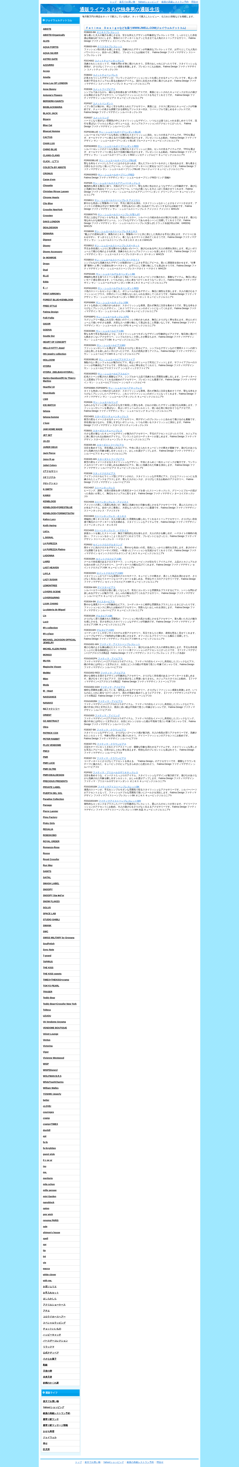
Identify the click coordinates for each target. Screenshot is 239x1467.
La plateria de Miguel (54, 609)
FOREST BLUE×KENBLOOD (58, 299)
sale (45, 1226)
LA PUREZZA (50, 543)
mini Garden (49, 1196)
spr (45, 1244)
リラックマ (48, 1346)
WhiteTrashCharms (53, 1082)
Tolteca (47, 1010)
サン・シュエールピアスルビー (113, 373)
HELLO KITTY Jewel (54, 348)
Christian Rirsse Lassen (56, 191)
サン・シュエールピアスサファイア (117, 359)
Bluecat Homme (51, 131)
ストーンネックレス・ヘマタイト (112, 530)
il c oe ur (47, 1160)
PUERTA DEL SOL (52, 793)
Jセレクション (50, 483)
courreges (48, 1112)
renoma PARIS (50, 1220)
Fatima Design (50, 312)
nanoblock (48, 1202)
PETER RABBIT (51, 739)
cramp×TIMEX (50, 1124)
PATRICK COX (50, 733)
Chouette (48, 185)
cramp (46, 1118)
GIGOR (47, 324)
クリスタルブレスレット (109, 46)
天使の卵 (47, 1371)
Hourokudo (49, 393)
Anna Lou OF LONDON (55, 83)
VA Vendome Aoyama (54, 1022)
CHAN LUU (49, 143)
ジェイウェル (50, 1437)
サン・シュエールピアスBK (110, 331)
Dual (45, 269)
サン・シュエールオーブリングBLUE (118, 160)
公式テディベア (51, 1352)
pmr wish (48, 1214)
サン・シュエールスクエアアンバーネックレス (116, 183)
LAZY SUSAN (50, 579)
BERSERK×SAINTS (53, 101)
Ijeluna (46, 411)
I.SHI (45, 399)
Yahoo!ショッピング (148, 1)
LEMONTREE (50, 585)
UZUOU (47, 1016)
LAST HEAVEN (51, 567)
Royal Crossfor (51, 859)
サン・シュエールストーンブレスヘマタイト (117, 259)
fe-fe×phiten (49, 1148)
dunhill (46, 1130)
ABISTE (47, 29)
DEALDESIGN (50, 227)
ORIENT (47, 715)
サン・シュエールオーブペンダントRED (118, 146)
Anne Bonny (49, 89)
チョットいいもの (52, 1329)
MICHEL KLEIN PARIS (54, 648)
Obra (45, 727)
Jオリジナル (49, 477)
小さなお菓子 (50, 1359)
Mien (45, 678)
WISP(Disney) (50, 1070)
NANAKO (48, 703)
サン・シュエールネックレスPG (112, 316)
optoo (46, 1208)
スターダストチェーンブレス (107, 430)
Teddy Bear (49, 997)
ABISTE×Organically (54, 35)
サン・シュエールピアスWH (111, 345)
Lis (44, 615)
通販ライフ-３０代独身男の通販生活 (119, 9)
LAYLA (46, 573)
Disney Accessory (52, 251)
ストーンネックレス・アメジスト (112, 502)
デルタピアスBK (104, 615)
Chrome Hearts (51, 197)
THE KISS (48, 967)
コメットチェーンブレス (105, 75)
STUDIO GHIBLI (51, 919)
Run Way (47, 865)
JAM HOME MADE (52, 429)
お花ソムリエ (50, 1286)
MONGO (47, 654)
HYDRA (47, 366)
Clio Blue (48, 203)
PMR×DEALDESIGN (53, 775)
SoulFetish (49, 943)
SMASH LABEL (51, 883)
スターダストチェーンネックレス (112, 416)
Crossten (48, 215)
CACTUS (47, 137)
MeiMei (47, 672)
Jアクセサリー (50, 471)
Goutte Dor (49, 336)
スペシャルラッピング (54, 1323)
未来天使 (47, 1377)
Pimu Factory (50, 817)
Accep (46, 71)
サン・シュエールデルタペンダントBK (115, 274)
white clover (49, 1274)
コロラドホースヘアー (54, 1316)
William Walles (51, 1088)
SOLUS (47, 907)
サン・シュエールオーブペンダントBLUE (120, 132)
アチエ (46, 1310)
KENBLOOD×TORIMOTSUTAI (58, 513)
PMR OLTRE (49, 769)
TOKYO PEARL (51, 985)
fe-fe (45, 1142)
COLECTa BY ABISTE (54, 167)
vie (44, 1262)
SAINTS (47, 871)
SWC (45, 931)
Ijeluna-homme (51, 417)
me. (45, 1172)
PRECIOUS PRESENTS (55, 781)
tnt (44, 1256)
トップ (113, 1)
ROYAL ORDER (51, 841)
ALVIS (46, 41)
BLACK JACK (50, 113)
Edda (45, 281)
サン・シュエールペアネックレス (125, 388)
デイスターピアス (106, 587)
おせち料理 (48, 1431)
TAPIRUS (48, 961)
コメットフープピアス (104, 89)
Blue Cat (47, 125)
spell (45, 1238)
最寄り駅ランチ (51, 1419)
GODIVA (47, 330)
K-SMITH (47, 489)
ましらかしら (50, 1298)
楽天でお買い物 (127, 1)
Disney (46, 245)
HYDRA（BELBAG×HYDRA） (58, 372)
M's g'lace (48, 633)
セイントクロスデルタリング (107, 544)
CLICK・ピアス (51, 161)
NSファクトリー (51, 709)
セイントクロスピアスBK (109, 559)
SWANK (47, 925)
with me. (47, 1280)
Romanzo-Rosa (51, 847)
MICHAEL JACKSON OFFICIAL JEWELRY (59, 641)
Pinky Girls (49, 823)
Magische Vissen (52, 666)
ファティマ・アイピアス (110, 658)
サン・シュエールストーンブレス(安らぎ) (119, 214)
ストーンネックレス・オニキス (110, 516)
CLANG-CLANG (51, 155)
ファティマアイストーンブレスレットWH (120, 801)
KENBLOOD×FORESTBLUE (58, 507)
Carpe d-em (49, 179)
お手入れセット (51, 1292)
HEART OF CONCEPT (54, 342)
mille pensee (50, 1190)
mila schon (49, 1184)
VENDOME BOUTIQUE (55, 1027)
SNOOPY (48, 889)
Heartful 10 (49, 387)
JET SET (47, 435)
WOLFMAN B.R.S (52, 1076)
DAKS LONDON (51, 221)
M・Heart (48, 691)
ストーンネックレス (105, 487)
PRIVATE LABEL (52, 787)
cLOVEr (47, 1106)
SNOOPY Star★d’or (53, 895)
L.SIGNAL (48, 537)
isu (44, 1166)
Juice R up (48, 459)
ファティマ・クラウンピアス (111, 729)
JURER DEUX (50, 447)
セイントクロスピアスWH (110, 573)
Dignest (47, 239)
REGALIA (48, 829)
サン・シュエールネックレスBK (112, 302)
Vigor (46, 1052)
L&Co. (46, 531)
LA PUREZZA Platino (54, 549)
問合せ (194, 1)
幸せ (45, 1443)
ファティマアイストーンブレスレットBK (118, 786)
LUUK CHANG (50, 603)
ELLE (46, 275)
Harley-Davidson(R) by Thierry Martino (59, 379)
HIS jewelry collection (54, 354)
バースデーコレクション (55, 1340)
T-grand (47, 955)
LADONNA (48, 555)
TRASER (47, 991)
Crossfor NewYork (52, 209)
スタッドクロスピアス (104, 473)
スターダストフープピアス (110, 445)
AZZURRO (48, 65)
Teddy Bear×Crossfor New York (60, 1004)
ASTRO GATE (50, 59)
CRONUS (48, 173)
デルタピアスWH (105, 630)
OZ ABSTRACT (51, 721)
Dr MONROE (49, 257)
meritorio (48, 1178)
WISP (46, 1064)
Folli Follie (48, 318)
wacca (46, 1268)
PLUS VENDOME (52, 745)
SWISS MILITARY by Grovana (58, 937)
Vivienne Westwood (53, 1058)
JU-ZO (46, 441)
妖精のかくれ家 (51, 1383)
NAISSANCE (49, 697)
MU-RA (47, 660)
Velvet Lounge (50, 1034)
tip (44, 1250)
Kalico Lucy (49, 519)
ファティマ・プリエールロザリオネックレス (115, 772)
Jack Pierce (49, 453)
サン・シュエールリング (105, 402)
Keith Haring (49, 525)
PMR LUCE (49, 763)
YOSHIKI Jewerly (52, 1094)
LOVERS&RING (51, 597)
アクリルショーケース (54, 1304)
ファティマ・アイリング (107, 715)
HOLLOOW (49, 360)
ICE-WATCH (49, 405)
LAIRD (46, 561)
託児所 (46, 1449)
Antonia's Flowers (52, 95)
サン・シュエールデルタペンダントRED (118, 288)
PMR (45, 757)
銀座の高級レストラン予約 (175, 1)
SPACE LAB (49, 913)
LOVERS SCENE (52, 591)
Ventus (46, 1040)
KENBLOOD (49, 501)
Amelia (46, 77)
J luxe (46, 423)
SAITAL (47, 877)
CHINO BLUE (50, 149)
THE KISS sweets (52, 973)
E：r (45, 287)
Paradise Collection (53, 799)
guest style (49, 1154)
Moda (46, 685)
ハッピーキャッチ (52, 1334)
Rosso (46, 853)
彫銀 (45, 1365)
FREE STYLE (50, 306)
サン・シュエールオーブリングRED (116, 174)
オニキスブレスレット (108, 32)
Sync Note (48, 949)
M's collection (50, 627)
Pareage (47, 805)
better (46, 1100)
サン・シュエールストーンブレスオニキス (115, 231)
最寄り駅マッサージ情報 (55, 1425)
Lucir (45, 621)
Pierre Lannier (50, 811)
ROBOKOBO (50, 835)
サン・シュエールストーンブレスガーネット (117, 245)
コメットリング (101, 117)
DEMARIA (48, 233)
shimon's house (51, 1232)
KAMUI (46, 495)
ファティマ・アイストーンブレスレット (119, 644)
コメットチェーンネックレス (109, 60)
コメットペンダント (103, 103)
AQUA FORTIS (50, 47)
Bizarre (47, 119)
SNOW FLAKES (51, 901)
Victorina (48, 1046)
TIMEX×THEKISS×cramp (56, 979)
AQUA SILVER (50, 53)
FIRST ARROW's (52, 293)
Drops (46, 263)
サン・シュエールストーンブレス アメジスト (117, 200)
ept (44, 1136)
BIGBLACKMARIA (52, 107)
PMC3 (46, 751)
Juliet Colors (50, 465)
